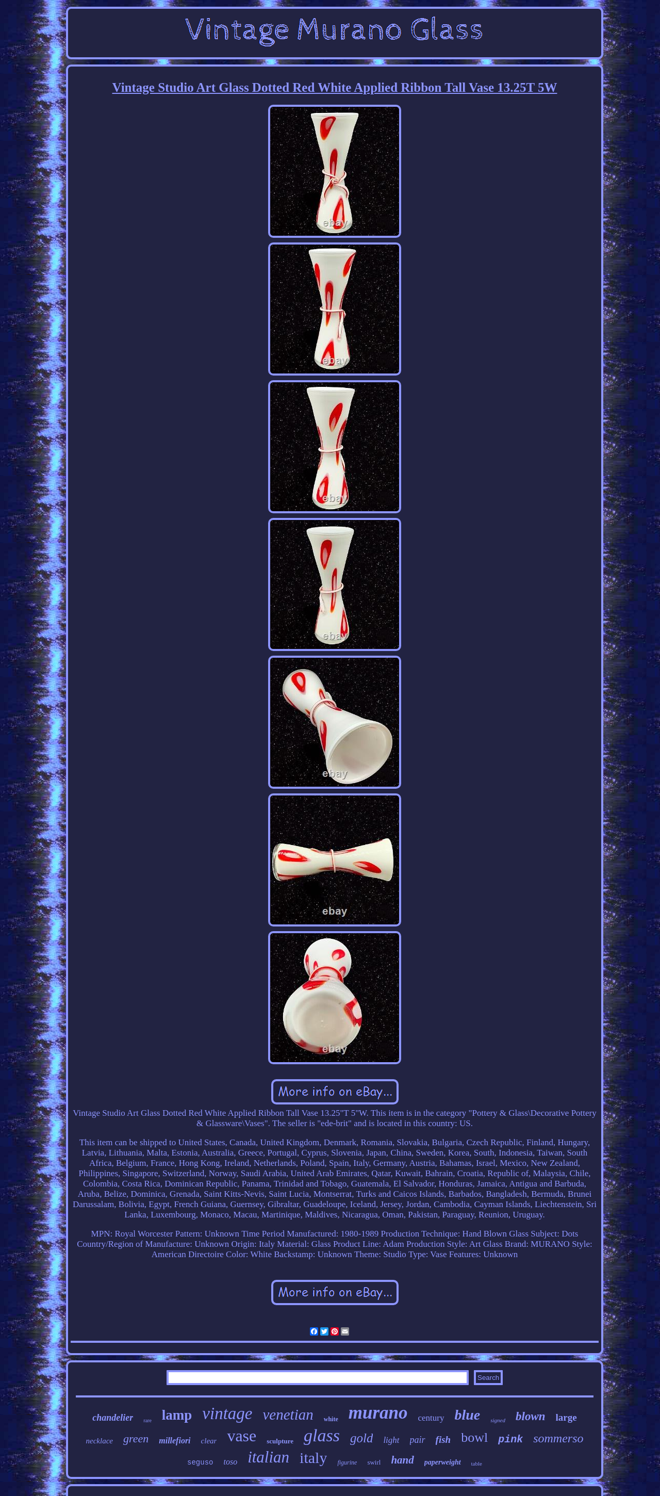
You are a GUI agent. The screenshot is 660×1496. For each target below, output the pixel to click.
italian (268, 1457)
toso (230, 1461)
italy (313, 1457)
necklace (99, 1441)
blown (531, 1416)
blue (468, 1415)
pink (510, 1439)
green (135, 1438)
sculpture (280, 1441)
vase (241, 1435)
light (391, 1440)
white (331, 1419)
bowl (474, 1437)
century (431, 1418)
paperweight (442, 1462)
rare (147, 1420)
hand (402, 1460)
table (476, 1463)
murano (378, 1413)
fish (443, 1439)
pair (417, 1440)
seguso (200, 1462)
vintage (227, 1413)
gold (361, 1438)
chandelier (112, 1417)
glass (322, 1435)
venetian (288, 1414)
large (566, 1417)
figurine (347, 1462)
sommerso (558, 1438)
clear (209, 1441)
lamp (177, 1415)
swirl (374, 1462)
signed (497, 1420)
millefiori (174, 1440)
